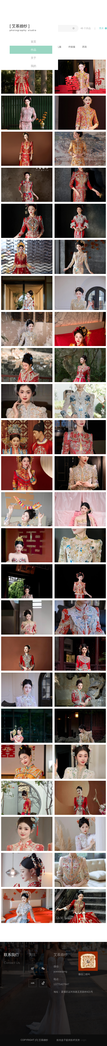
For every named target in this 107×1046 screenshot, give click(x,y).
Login (83, 1040)
